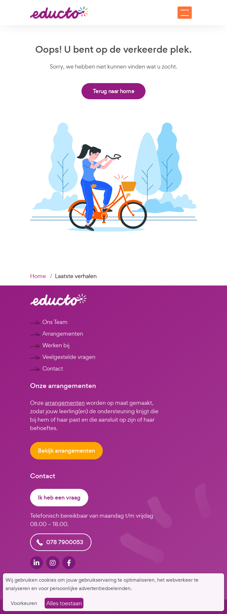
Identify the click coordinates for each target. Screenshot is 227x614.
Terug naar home (114, 91)
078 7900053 (64, 542)
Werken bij (56, 345)
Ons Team (55, 322)
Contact (52, 368)
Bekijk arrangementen (66, 451)
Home (38, 276)
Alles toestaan (64, 603)
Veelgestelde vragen (68, 357)
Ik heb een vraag (59, 497)
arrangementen (65, 402)
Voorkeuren (24, 603)
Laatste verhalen (76, 276)
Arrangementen (62, 333)
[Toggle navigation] (185, 12)
